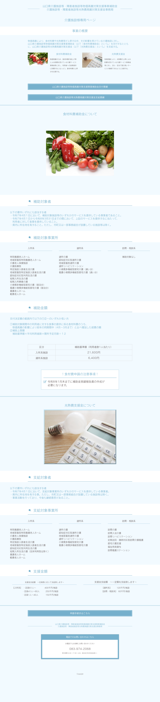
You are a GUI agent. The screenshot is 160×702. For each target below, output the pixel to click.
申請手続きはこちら (80, 613)
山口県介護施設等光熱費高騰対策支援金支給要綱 (80, 97)
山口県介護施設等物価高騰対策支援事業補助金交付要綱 (80, 87)
